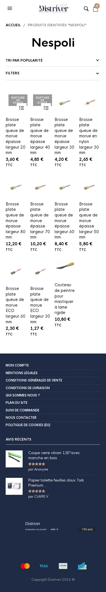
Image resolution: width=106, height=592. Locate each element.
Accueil (13, 25)
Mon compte (17, 365)
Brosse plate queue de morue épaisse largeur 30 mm (64, 136)
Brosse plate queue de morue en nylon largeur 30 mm (89, 136)
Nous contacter (21, 418)
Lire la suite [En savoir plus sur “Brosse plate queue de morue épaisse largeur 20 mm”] (22, 108)
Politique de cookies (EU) (28, 425)
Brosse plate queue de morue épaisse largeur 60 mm (64, 220)
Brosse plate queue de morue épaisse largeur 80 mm (15, 220)
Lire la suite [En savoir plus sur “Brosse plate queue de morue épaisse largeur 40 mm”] (46, 108)
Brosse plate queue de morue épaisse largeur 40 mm (40, 136)
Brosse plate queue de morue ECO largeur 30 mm (40, 305)
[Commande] (53, 60)
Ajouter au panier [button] (70, 108)
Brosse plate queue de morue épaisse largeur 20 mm (15, 136)
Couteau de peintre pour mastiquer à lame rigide (65, 298)
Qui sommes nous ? (23, 395)
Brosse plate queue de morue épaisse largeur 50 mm (89, 220)
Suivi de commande (22, 410)
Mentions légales (22, 373)
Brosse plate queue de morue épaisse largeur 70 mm (40, 220)
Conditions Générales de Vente (34, 380)
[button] (10, 8)
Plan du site (16, 403)
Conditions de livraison (28, 388)
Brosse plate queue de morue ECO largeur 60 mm (15, 305)
